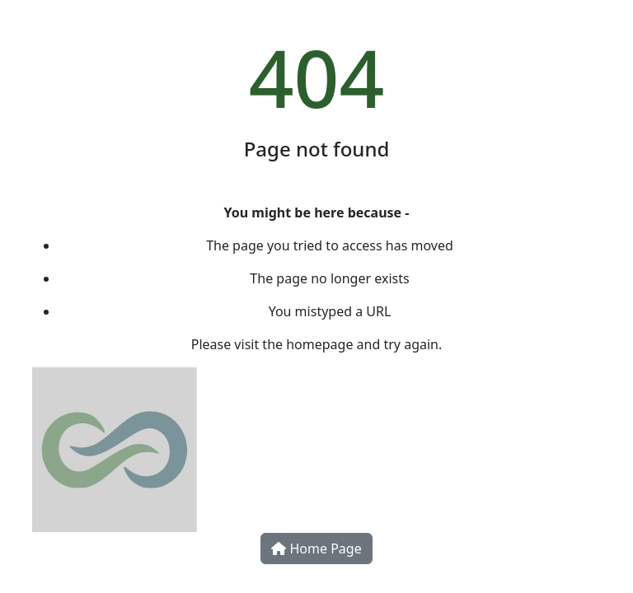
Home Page (316, 548)
